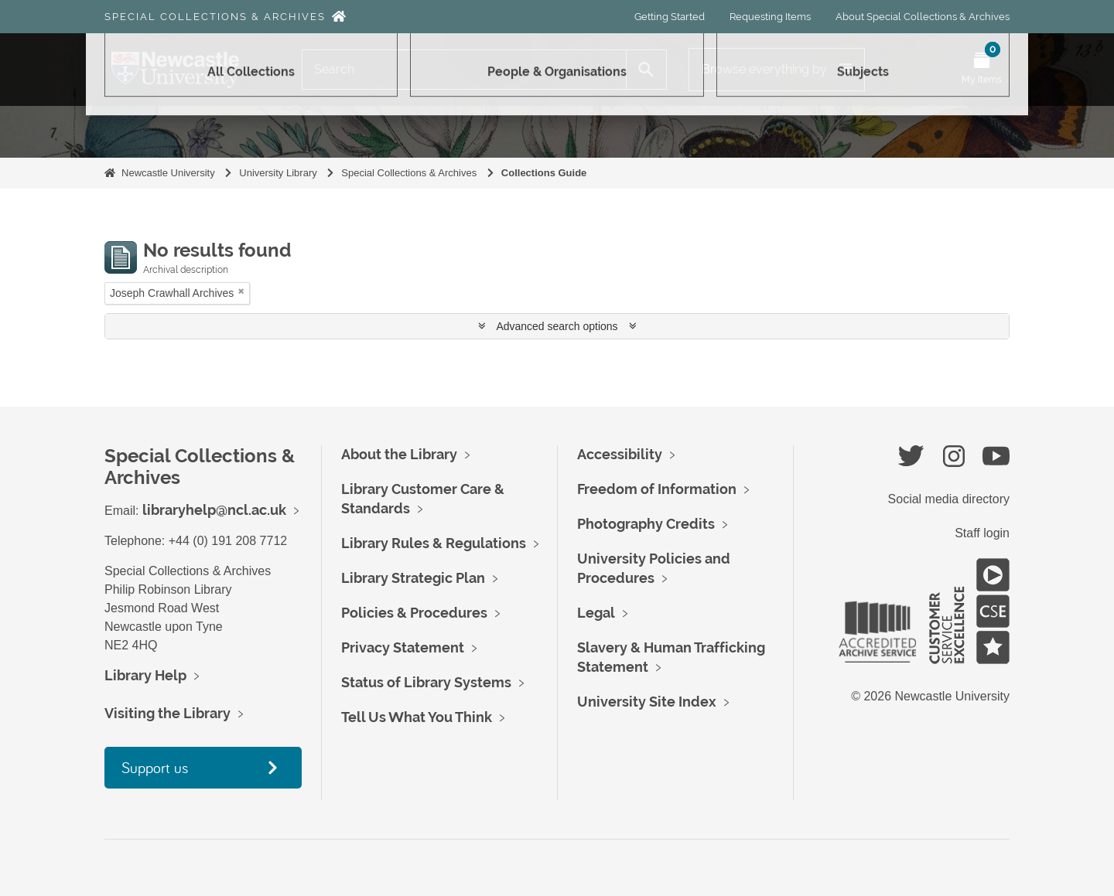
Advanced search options (557, 326)
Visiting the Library (167, 713)
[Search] (464, 69)
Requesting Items (770, 16)
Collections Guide (544, 173)
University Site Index (646, 701)
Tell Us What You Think (416, 717)
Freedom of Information (656, 489)
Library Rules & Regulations (433, 543)
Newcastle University (168, 173)
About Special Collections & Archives (923, 16)
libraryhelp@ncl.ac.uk (214, 510)
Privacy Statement (402, 647)
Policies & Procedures (414, 613)
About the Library (399, 454)
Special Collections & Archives (215, 16)
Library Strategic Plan (413, 578)
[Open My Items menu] (982, 69)
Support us (154, 767)
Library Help (145, 675)
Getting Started (669, 16)
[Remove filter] (241, 291)
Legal (596, 613)
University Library (277, 173)
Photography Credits (646, 524)
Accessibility (619, 454)
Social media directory (949, 499)
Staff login (982, 533)
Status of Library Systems (426, 682)
